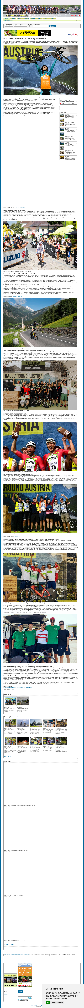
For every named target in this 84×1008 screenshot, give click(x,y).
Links (46, 18)
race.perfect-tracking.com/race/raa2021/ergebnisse (18, 687)
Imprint (39, 1005)
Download (33, 18)
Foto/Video (26, 18)
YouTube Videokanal (20, 207)
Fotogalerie (17, 536)
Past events (30, 24)
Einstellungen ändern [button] (57, 1002)
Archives (6, 994)
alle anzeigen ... (16, 717)
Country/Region (9, 24)
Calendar (13, 18)
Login (52, 18)
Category (21, 24)
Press (32, 1005)
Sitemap (35, 1005)
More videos (7, 948)
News (6, 18)
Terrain (16, 24)
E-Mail (5, 991)
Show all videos (9, 944)
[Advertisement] (42, 2)
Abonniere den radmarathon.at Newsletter (16, 954)
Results (19, 18)
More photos (7, 756)
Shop (39, 18)
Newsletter (10, 20)
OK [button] (48, 1002)
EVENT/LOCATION (36, 24)
